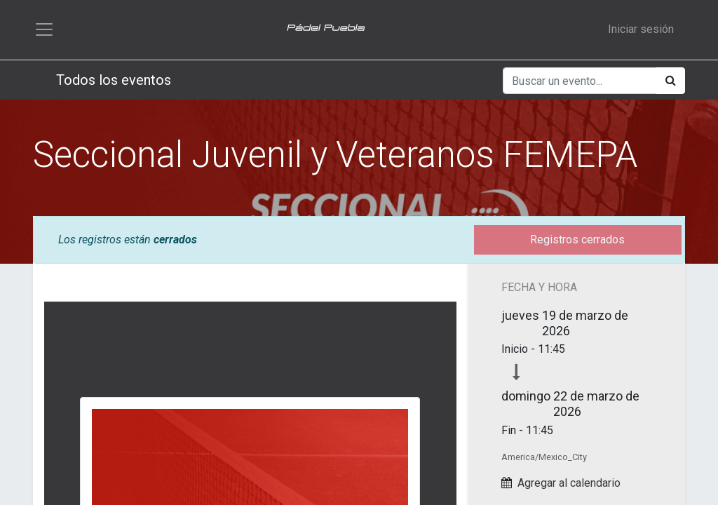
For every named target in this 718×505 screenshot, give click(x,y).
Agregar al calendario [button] (569, 487)
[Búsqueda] (670, 86)
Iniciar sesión (641, 32)
